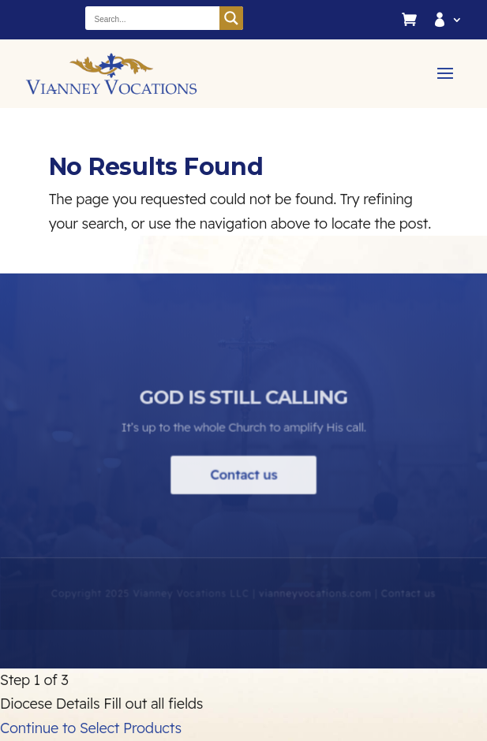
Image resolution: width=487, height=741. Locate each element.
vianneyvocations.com (314, 601)
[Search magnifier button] (231, 18)
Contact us (243, 482)
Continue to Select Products (91, 728)
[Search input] (153, 18)
